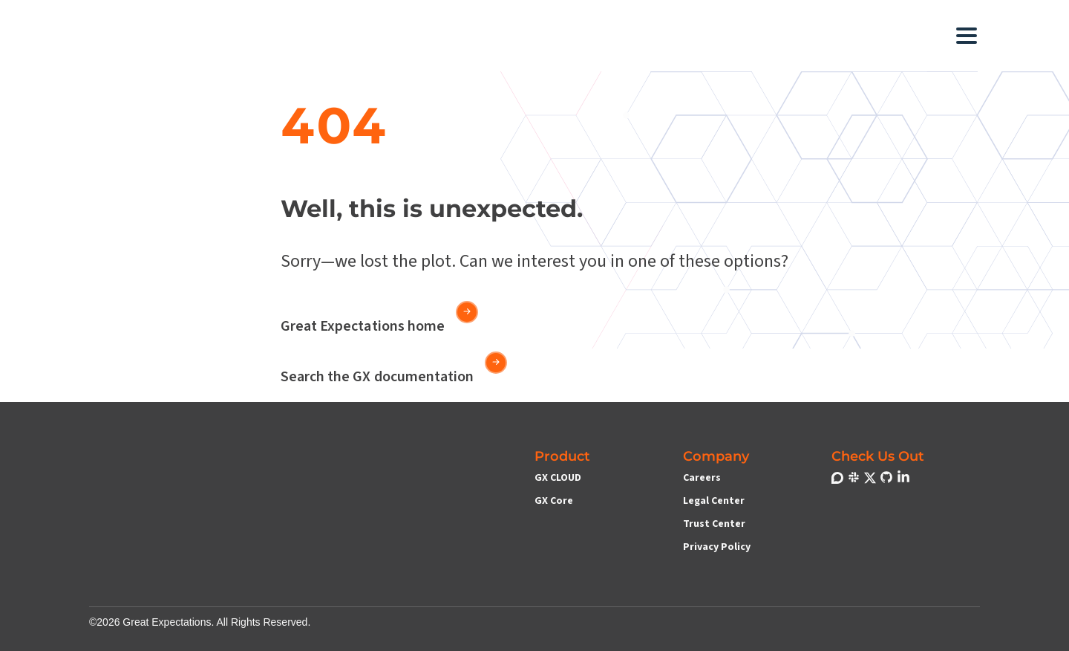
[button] (423, 35)
